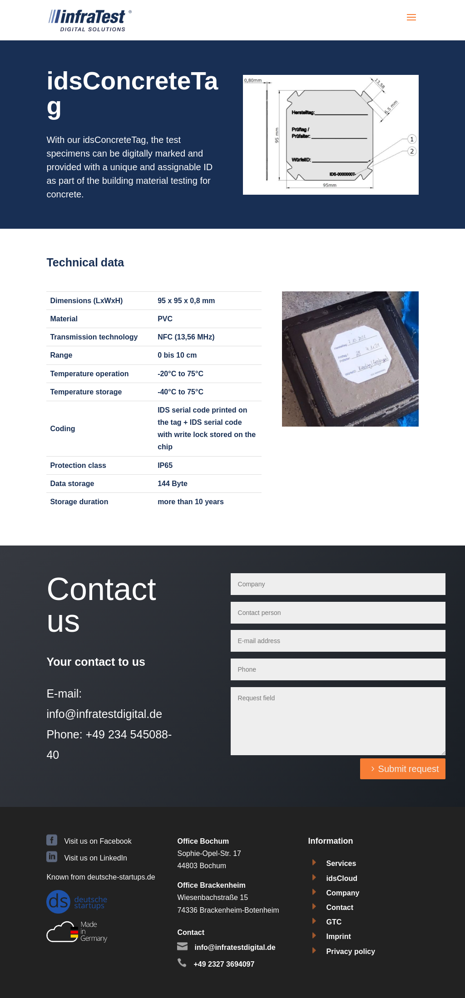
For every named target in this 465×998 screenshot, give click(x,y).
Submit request (408, 768)
